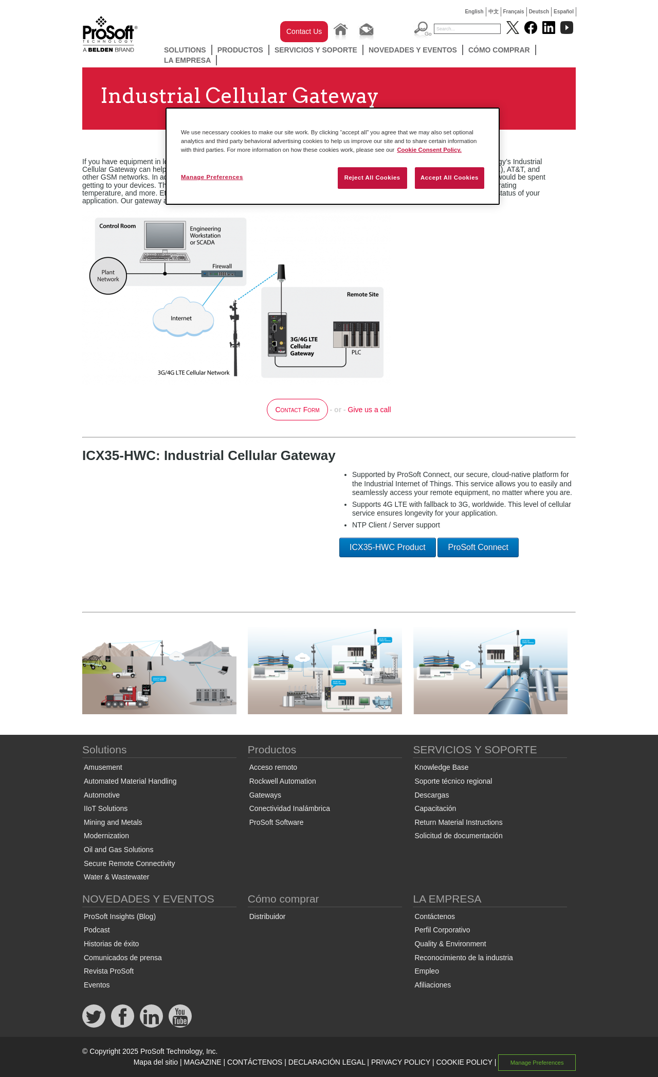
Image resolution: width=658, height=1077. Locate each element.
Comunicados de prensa (123, 958)
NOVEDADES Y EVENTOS (413, 50)
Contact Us (304, 31)
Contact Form (297, 409)
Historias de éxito (111, 944)
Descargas (431, 795)
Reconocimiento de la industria (463, 958)
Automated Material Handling (130, 781)
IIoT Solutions (105, 808)
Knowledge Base (441, 767)
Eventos (97, 985)
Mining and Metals (113, 822)
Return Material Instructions (458, 822)
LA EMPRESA (187, 60)
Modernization (106, 836)
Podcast (97, 930)
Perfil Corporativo (442, 930)
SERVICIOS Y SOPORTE (316, 50)
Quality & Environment (450, 944)
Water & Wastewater (116, 877)
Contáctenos (434, 916)
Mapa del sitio (156, 1062)
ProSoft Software (276, 822)
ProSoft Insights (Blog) (120, 916)
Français (513, 11)
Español (564, 11)
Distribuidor (267, 916)
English (474, 11)
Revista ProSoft (109, 971)
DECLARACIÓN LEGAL (326, 1062)
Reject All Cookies (372, 177)
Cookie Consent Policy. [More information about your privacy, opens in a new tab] (429, 150)
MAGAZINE (203, 1062)
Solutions (185, 50)
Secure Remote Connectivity (129, 863)
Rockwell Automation (282, 781)
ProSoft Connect (478, 547)
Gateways (265, 795)
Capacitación (435, 808)
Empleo (426, 971)
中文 (493, 11)
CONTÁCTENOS (254, 1062)
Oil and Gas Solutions (118, 849)
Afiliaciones (432, 985)
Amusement (103, 767)
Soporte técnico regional (453, 781)
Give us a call (369, 409)
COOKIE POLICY (464, 1062)
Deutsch (539, 11)
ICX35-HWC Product (388, 547)
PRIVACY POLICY (400, 1062)
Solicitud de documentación (458, 836)
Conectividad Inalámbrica (289, 808)
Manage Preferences (537, 1063)
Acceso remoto (273, 767)
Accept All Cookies (450, 177)
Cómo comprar (499, 50)
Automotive (102, 795)
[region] (333, 156)
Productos (240, 50)
